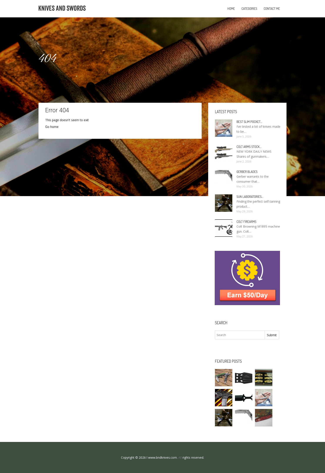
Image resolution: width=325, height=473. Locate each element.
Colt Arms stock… (248, 147)
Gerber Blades (247, 172)
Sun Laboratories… (249, 197)
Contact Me (272, 9)
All (180, 457)
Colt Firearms (246, 222)
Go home (52, 127)
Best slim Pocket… (249, 122)
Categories (249, 9)
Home (231, 9)
